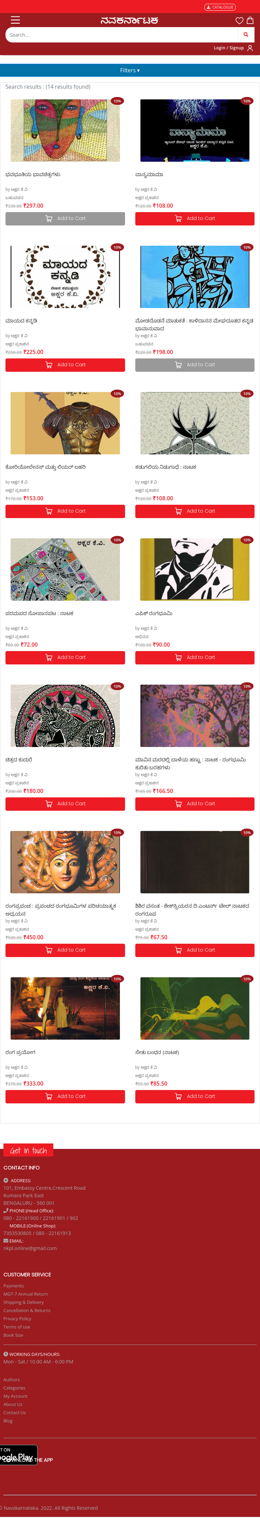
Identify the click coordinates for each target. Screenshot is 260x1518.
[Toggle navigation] (14, 18)
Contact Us (14, 1412)
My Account (15, 1396)
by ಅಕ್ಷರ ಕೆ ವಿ (16, 189)
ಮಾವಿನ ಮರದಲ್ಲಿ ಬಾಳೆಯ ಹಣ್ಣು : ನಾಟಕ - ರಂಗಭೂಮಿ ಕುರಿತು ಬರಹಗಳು (190, 763)
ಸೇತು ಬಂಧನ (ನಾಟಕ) (157, 1052)
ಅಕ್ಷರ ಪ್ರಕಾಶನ (147, 197)
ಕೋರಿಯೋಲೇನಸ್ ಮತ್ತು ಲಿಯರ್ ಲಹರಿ (45, 466)
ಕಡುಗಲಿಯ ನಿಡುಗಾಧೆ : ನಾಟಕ (165, 466)
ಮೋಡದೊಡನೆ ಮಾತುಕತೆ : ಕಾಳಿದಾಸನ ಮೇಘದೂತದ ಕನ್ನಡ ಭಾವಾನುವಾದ (194, 324)
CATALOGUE (220, 7)
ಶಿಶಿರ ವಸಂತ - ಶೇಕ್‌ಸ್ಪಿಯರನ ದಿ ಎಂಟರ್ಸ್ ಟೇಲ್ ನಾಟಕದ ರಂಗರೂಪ (192, 909)
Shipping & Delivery (23, 1302)
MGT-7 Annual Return (25, 1294)
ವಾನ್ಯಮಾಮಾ (149, 174)
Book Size (13, 1335)
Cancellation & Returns (27, 1310)
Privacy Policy (17, 1318)
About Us (13, 1404)
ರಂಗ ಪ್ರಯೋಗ (20, 1052)
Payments (13, 1286)
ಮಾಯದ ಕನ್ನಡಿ (21, 320)
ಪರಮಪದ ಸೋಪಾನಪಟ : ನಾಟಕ (39, 613)
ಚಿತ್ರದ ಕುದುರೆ (18, 759)
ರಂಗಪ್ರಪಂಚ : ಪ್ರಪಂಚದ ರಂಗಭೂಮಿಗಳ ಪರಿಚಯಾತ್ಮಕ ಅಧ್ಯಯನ (60, 909)
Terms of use (16, 1327)
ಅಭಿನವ (142, 636)
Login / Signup (229, 48)
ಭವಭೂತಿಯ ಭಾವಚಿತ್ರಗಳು (32, 174)
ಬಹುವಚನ (14, 197)
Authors (11, 1379)
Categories (14, 1388)
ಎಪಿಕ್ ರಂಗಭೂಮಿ (154, 613)
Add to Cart (194, 219)
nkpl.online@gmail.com (30, 1248)
